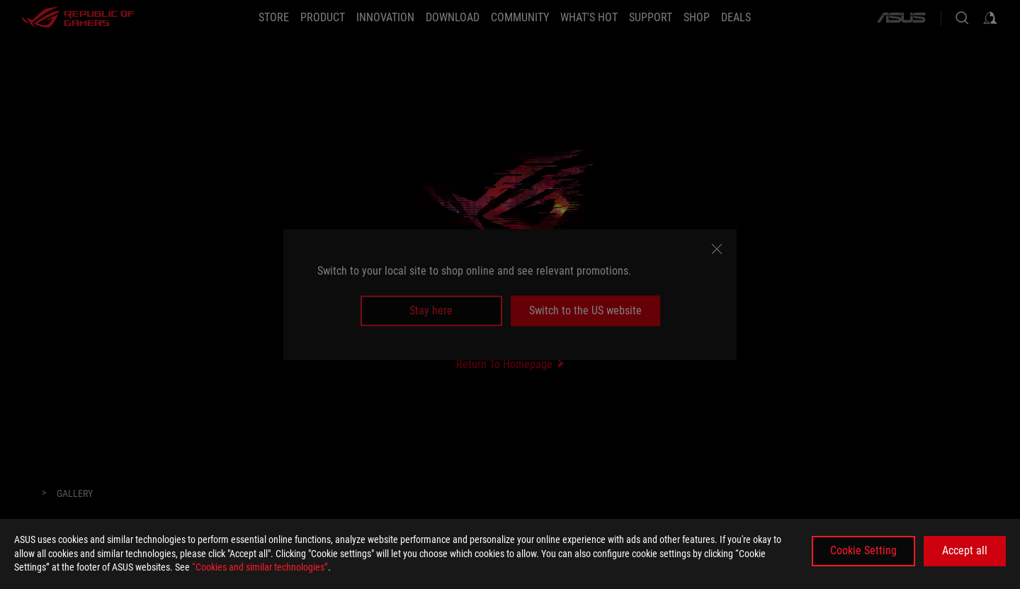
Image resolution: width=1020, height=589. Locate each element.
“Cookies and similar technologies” (260, 567)
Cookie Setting (863, 550)
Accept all (964, 550)
